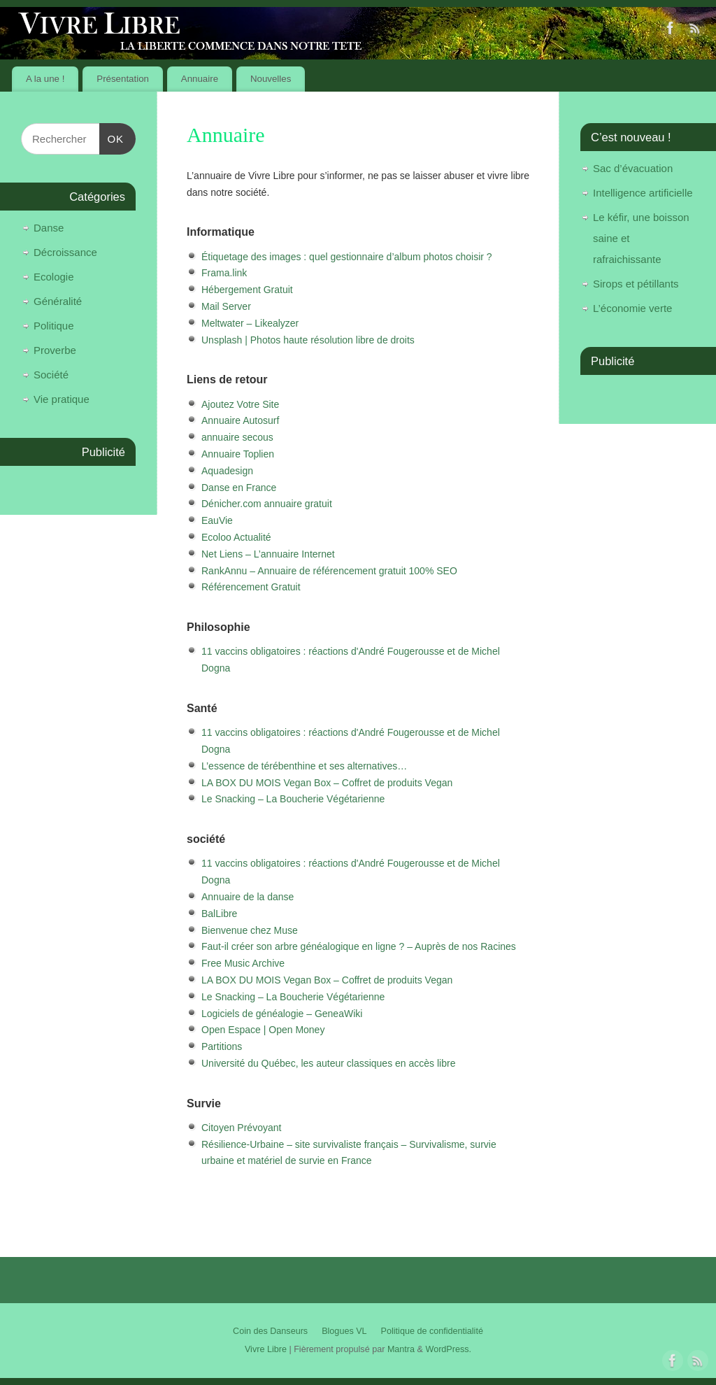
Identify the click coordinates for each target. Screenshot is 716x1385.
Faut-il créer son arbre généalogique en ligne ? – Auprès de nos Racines (358, 946)
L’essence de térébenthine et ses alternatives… (304, 766)
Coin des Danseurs (270, 1331)
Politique (54, 326)
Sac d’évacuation (633, 168)
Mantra (401, 1349)
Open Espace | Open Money (262, 1029)
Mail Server (226, 306)
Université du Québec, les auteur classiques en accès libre (328, 1063)
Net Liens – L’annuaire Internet (268, 554)
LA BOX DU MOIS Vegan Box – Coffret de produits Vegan (326, 782)
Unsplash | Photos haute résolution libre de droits (308, 340)
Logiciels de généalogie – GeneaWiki (281, 1013)
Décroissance (65, 252)
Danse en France (238, 487)
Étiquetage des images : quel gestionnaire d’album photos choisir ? (346, 256)
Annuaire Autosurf (240, 420)
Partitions (221, 1046)
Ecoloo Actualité (236, 537)
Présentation (122, 78)
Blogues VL (344, 1331)
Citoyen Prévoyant (241, 1127)
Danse (49, 228)
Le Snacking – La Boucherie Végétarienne (293, 798)
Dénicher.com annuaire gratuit (266, 503)
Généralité (58, 301)
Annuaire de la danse (247, 896)
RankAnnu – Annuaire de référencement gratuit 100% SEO (329, 570)
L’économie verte (632, 308)
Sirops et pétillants (636, 284)
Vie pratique (62, 399)
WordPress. (448, 1349)
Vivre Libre (266, 1349)
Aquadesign (227, 470)
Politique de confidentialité (432, 1331)
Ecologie (54, 277)
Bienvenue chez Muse (249, 930)
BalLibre (219, 913)
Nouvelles (270, 78)
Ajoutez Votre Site (240, 404)
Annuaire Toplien (237, 454)
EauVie (217, 520)
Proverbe (55, 350)
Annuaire (199, 78)
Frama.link (224, 272)
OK (111, 137)
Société (51, 375)
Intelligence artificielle (643, 193)
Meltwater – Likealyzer (250, 323)
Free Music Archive (243, 963)
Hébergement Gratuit (247, 289)
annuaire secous (237, 437)
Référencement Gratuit (251, 586)
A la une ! (45, 78)
